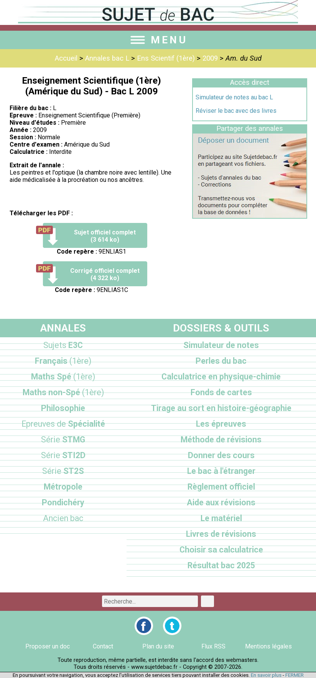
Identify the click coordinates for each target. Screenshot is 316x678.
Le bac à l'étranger (221, 471)
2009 (210, 58)
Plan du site (158, 646)
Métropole (63, 487)
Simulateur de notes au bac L (234, 97)
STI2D (63, 455)
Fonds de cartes (221, 392)
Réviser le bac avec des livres (236, 110)
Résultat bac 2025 (221, 565)
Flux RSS (213, 646)
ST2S (63, 471)
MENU (158, 40)
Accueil (66, 58)
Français (63, 361)
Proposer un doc (47, 646)
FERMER (294, 675)
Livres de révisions (221, 534)
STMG (63, 439)
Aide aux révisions (221, 502)
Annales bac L (107, 58)
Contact (103, 646)
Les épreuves (221, 424)
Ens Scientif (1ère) (166, 58)
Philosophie (63, 408)
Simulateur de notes (221, 345)
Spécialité (63, 424)
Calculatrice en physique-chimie (221, 376)
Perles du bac (221, 361)
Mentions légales (268, 646)
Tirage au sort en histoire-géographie (221, 408)
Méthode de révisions (221, 439)
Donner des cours (221, 455)
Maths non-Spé (63, 392)
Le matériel (221, 518)
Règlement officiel (221, 487)
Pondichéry (63, 502)
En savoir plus (266, 675)
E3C (63, 345)
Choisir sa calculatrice (221, 549)
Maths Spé (63, 376)
